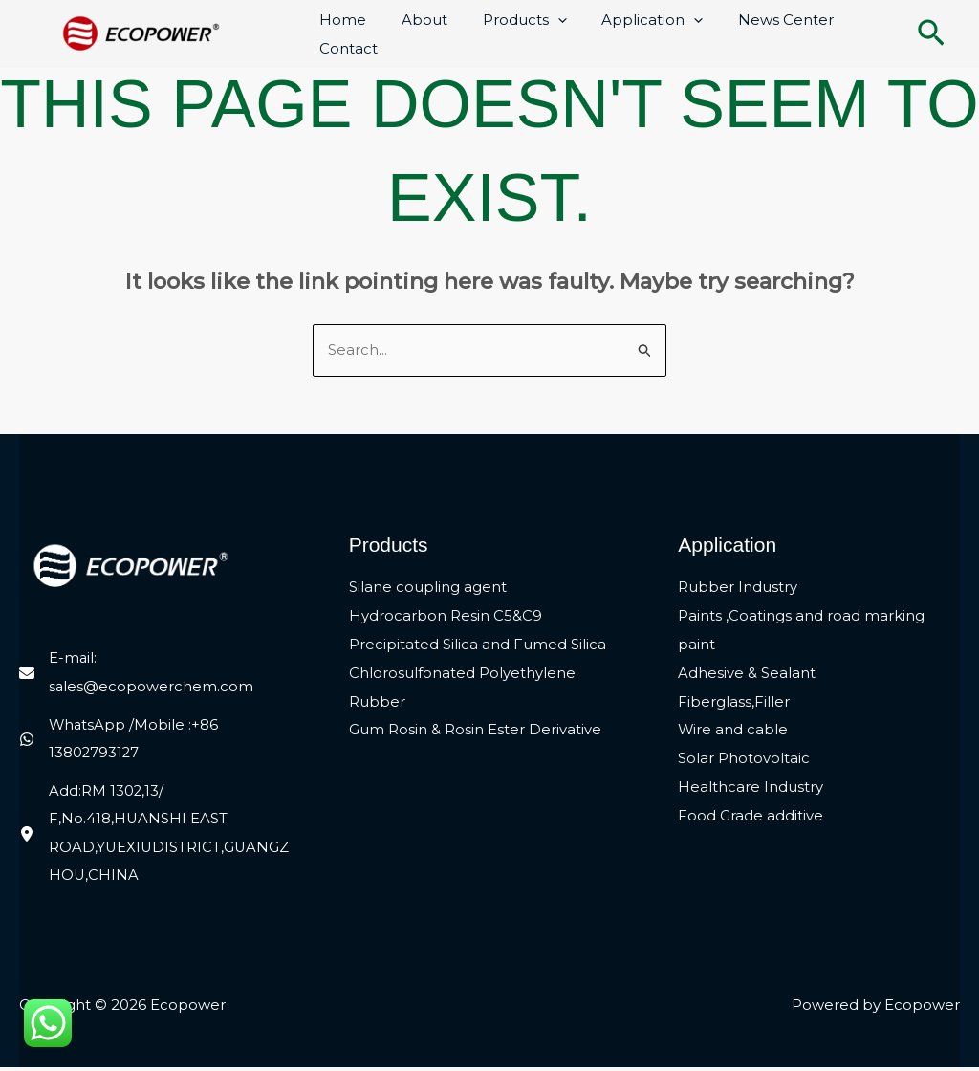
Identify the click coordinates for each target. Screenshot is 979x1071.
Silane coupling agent (428, 588)
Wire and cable (733, 732)
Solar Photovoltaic (744, 761)
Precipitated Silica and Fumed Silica (477, 646)
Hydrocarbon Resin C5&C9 (445, 617)
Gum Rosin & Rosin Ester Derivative (475, 732)
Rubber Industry (737, 588)
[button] (931, 34)
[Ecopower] (141, 32)
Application (630, 20)
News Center (757, 20)
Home (339, 20)
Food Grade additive (750, 818)
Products (509, 20)
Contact (345, 48)
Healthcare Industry (750, 789)
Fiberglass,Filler (734, 703)
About (415, 20)
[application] (542, 20)
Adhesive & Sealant (747, 675)
